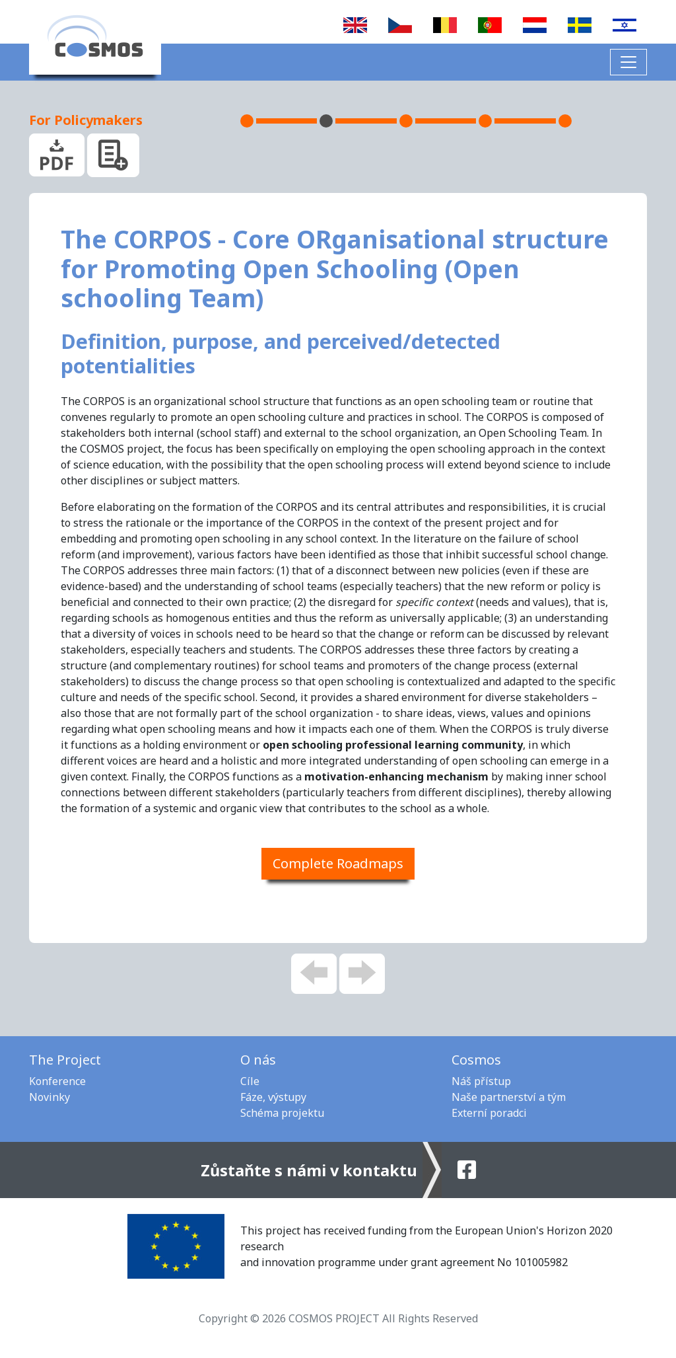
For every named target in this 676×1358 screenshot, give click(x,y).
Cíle (249, 1081)
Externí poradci (489, 1113)
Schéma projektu (282, 1113)
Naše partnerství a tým (509, 1097)
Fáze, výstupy (273, 1097)
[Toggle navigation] (628, 62)
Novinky (49, 1097)
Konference (57, 1081)
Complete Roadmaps (338, 863)
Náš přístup (481, 1081)
